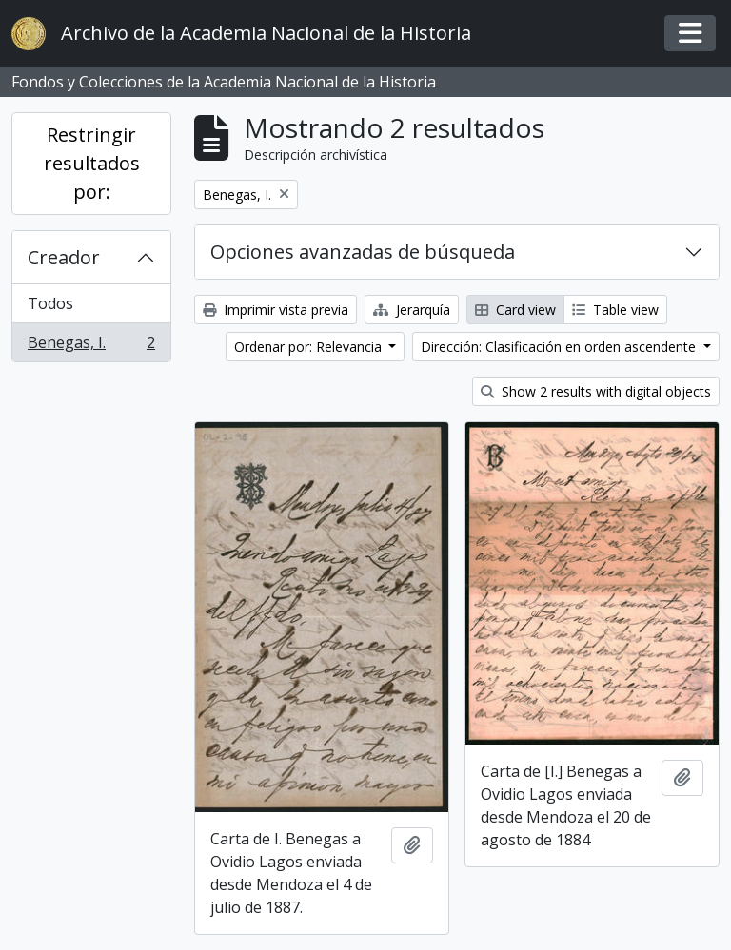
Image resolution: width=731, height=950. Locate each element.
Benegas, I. (91, 346)
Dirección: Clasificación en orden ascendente (560, 347)
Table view (615, 310)
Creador (64, 257)
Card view (515, 310)
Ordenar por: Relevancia (309, 347)
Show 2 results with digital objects (596, 391)
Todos (50, 303)
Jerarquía (411, 310)
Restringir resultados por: (92, 163)
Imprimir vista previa (275, 310)
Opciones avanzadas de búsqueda (362, 251)
